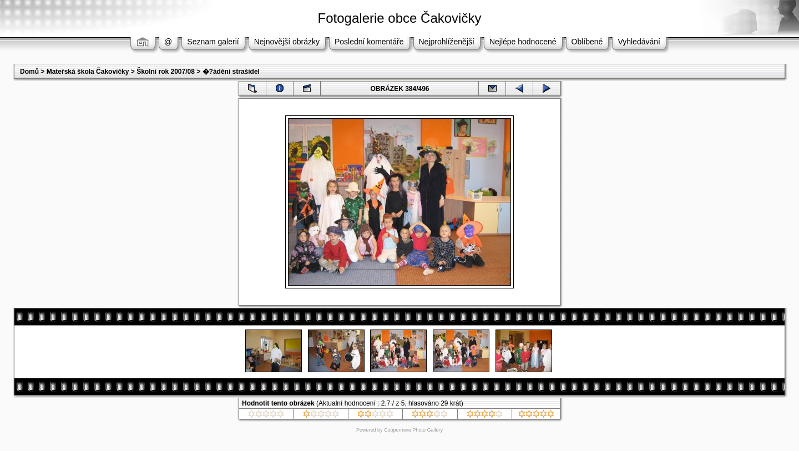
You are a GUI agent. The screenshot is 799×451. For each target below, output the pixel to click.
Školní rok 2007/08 (165, 71)
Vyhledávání (639, 41)
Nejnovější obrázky (287, 41)
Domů (29, 71)
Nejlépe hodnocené (523, 41)
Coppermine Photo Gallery (413, 430)
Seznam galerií (213, 41)
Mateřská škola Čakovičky (88, 71)
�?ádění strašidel (231, 71)
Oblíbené (587, 41)
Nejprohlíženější (446, 41)
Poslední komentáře (369, 41)
